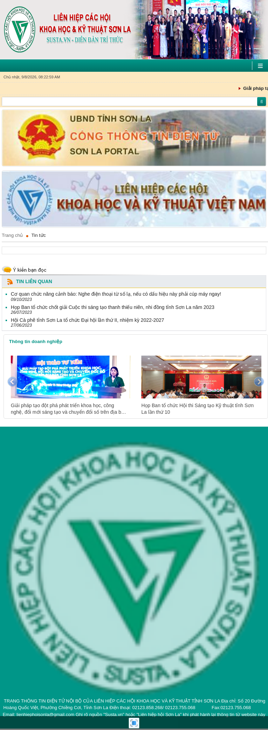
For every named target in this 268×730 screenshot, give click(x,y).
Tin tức (38, 235)
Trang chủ (12, 235)
